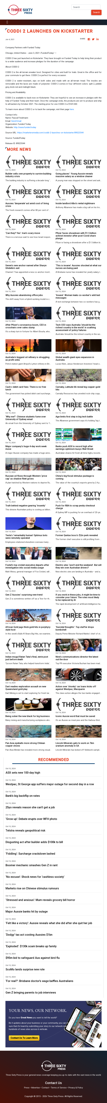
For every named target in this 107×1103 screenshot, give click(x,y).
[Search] (85, 7)
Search (96, 12)
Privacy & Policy (75, 1087)
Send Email (16, 121)
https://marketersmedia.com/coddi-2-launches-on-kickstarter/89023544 (50, 132)
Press (26, 1087)
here (72, 109)
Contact (45, 1087)
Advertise (35, 1087)
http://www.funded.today (25, 127)
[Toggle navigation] (7, 22)
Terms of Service (59, 1087)
